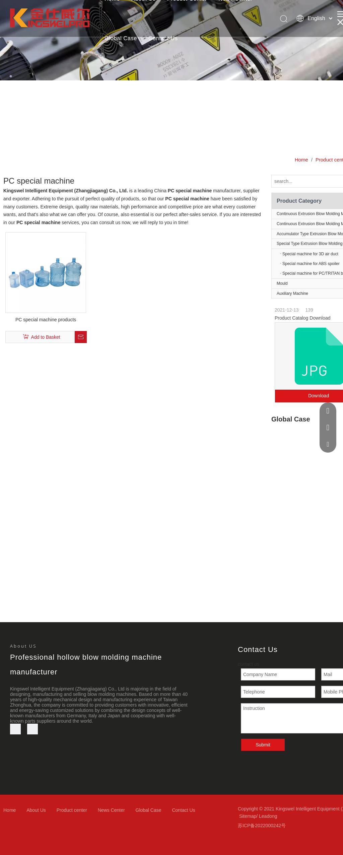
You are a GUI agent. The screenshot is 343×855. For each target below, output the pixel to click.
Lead (264, 816)
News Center (111, 810)
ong (273, 816)
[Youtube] (15, 729)
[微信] (32, 729)
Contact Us (163, 38)
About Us (36, 810)
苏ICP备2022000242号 (262, 825)
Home (9, 810)
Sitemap (247, 816)
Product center (72, 810)
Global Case (121, 38)
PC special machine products (45, 319)
